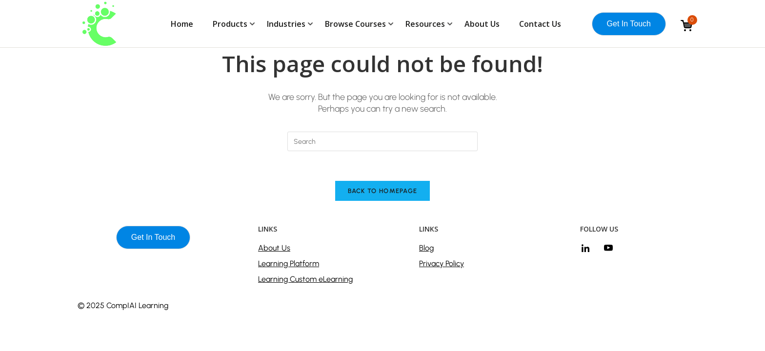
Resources (425, 24)
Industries (286, 24)
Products (230, 24)
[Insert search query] (382, 141)
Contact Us (540, 24)
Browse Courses (355, 24)
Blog (426, 248)
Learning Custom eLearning (305, 279)
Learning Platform (288, 263)
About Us (482, 24)
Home (182, 24)
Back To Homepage (383, 191)
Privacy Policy (441, 263)
